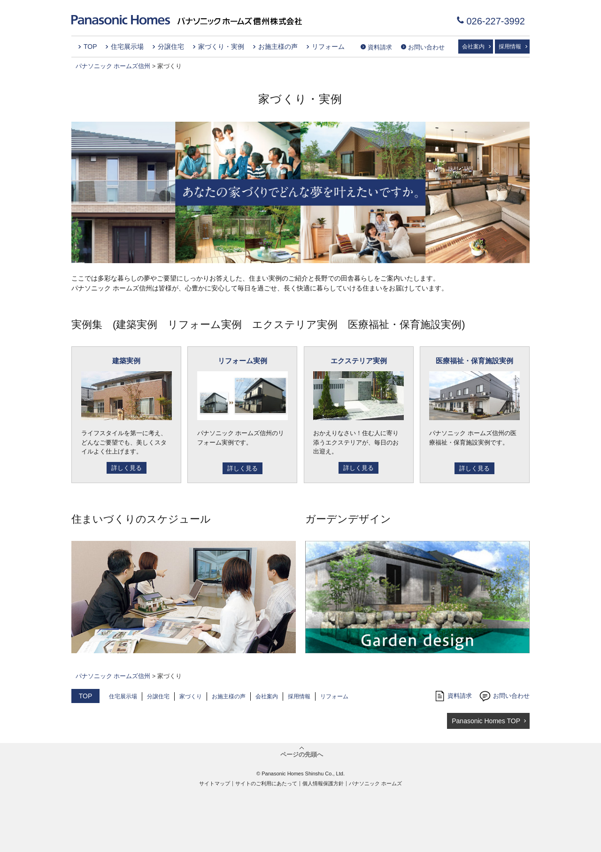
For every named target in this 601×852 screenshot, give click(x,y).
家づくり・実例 (221, 46)
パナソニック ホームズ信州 (113, 66)
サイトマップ (214, 783)
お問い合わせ (426, 47)
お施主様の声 (278, 46)
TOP (90, 46)
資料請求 (380, 47)
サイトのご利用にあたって (266, 783)
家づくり (190, 696)
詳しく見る (126, 467)
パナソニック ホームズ (375, 783)
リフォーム (328, 46)
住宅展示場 (127, 46)
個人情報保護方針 (323, 783)
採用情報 (510, 46)
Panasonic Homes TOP (486, 721)
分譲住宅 (171, 46)
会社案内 (473, 46)
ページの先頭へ (301, 754)
